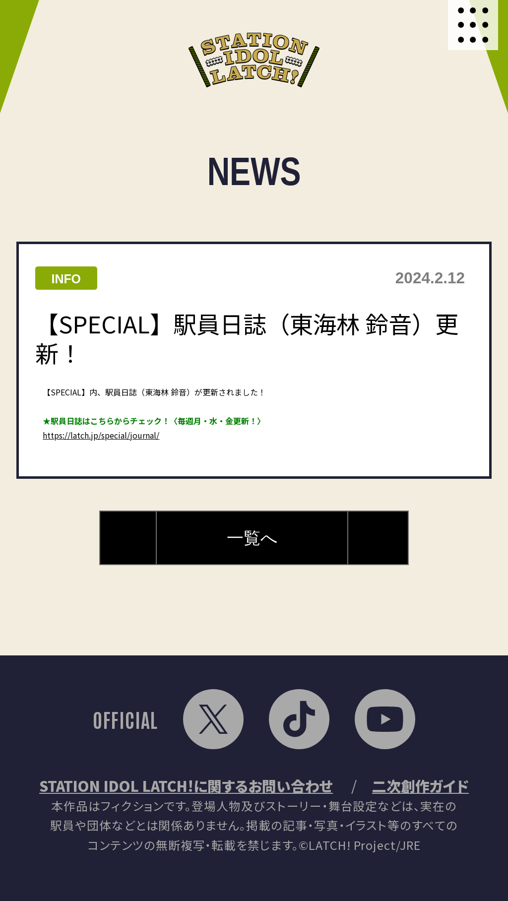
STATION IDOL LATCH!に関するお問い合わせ (186, 785)
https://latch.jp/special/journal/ (101, 435)
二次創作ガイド (420, 785)
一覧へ (252, 537)
